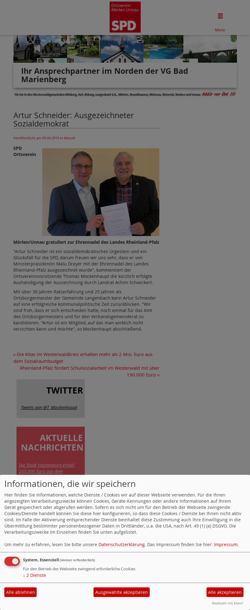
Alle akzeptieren (225, 592)
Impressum (226, 544)
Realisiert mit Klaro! (227, 603)
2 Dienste (34, 575)
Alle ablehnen (20, 592)
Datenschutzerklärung (121, 544)
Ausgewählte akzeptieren (121, 592)
